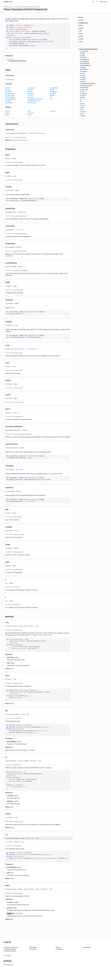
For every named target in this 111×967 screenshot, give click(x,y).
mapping (32, 88)
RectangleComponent (17, 349)
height (9, 101)
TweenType (43, 889)
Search (93, 1)
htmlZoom (10, 102)
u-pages (80, 36)
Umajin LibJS (7, 1)
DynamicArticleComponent (31, 7)
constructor (10, 79)
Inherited (105, 1)
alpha (8, 88)
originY (31, 95)
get (8, 115)
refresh (31, 113)
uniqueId (54, 91)
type (53, 90)
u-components (17, 7)
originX (31, 93)
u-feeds (80, 25)
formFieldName (11, 99)
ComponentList (20, 230)
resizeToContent (34, 101)
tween (53, 111)
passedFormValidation (36, 99)
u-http (80, 31)
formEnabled (11, 97)
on (30, 111)
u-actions (81, 20)
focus (8, 113)
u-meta (80, 33)
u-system (81, 39)
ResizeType (19, 469)
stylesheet (55, 88)
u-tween (80, 41)
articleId (9, 91)
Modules (80, 17)
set (30, 115)
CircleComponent (32, 349)
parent (31, 97)
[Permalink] (16, 130)
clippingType (11, 93)
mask (31, 90)
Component (10, 59)
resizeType (32, 102)
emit (8, 111)
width (53, 95)
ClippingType (21, 212)
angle (8, 90)
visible (54, 93)
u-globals (81, 28)
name (31, 91)
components (10, 95)
